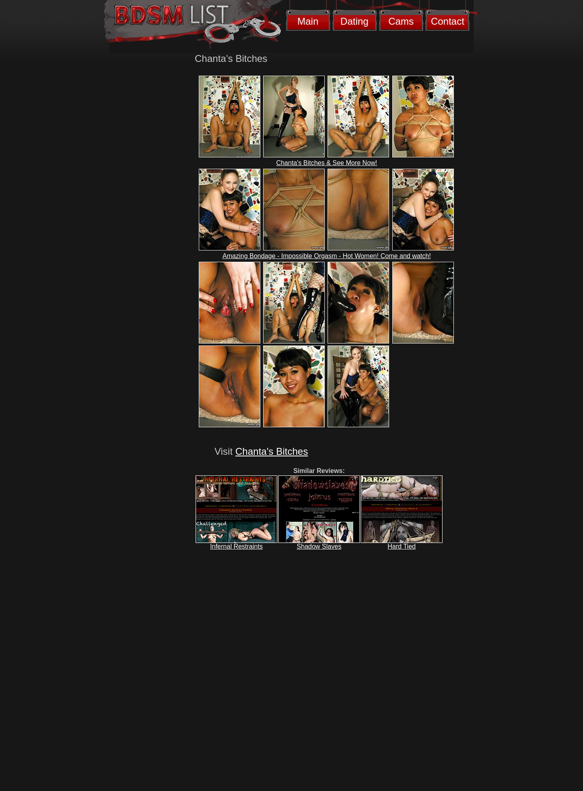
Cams (401, 21)
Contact (447, 21)
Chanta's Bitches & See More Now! (326, 162)
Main (307, 21)
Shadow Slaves (319, 546)
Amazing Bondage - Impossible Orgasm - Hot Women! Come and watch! (327, 255)
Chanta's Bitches (271, 451)
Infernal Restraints (236, 546)
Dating (354, 21)
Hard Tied (401, 546)
